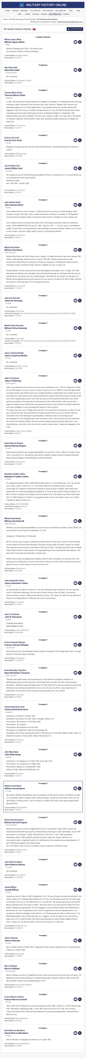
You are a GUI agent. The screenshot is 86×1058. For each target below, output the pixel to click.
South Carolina (30, 19)
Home (5, 19)
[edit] (80, 42)
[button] (31, 39)
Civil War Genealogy (16, 19)
